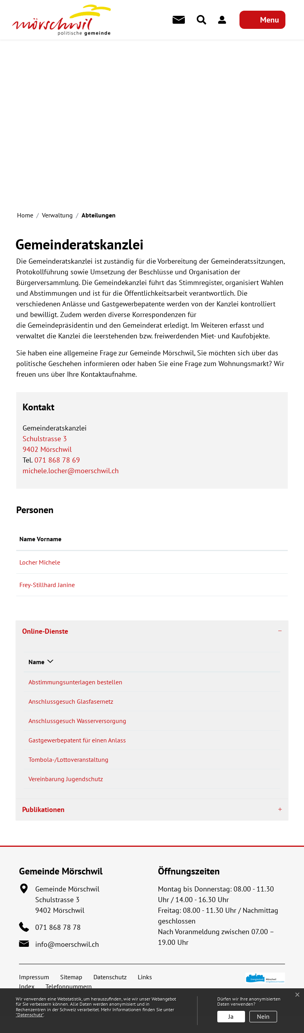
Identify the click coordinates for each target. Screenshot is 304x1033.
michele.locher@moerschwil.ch (71, 470)
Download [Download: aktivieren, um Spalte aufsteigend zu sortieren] (238, 662)
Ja (231, 1016)
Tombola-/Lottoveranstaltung (68, 770)
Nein (263, 1016)
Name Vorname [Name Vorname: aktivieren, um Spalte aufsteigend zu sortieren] (40, 539)
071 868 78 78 (58, 943)
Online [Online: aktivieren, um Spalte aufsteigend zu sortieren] (181, 662)
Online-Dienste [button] (45, 631)
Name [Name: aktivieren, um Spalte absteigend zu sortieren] (36, 662)
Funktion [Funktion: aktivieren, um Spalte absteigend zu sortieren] (118, 539)
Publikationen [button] (43, 826)
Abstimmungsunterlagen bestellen (75, 682)
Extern (257, 771)
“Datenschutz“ (30, 1015)
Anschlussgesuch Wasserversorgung (77, 726)
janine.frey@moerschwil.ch (199, 585)
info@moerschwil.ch (67, 960)
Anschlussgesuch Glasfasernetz (70, 704)
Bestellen (198, 683)
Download (257, 705)
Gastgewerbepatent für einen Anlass (77, 748)
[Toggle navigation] (262, 19)
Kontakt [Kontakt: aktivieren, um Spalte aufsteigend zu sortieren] (174, 539)
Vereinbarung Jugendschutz (65, 793)
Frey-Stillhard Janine (47, 585)
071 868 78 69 (57, 460)
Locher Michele (39, 562)
